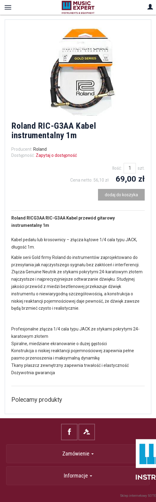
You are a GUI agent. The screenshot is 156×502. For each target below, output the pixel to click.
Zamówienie (78, 453)
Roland (40, 149)
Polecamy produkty (36, 399)
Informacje (78, 475)
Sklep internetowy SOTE (138, 496)
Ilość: (117, 168)
